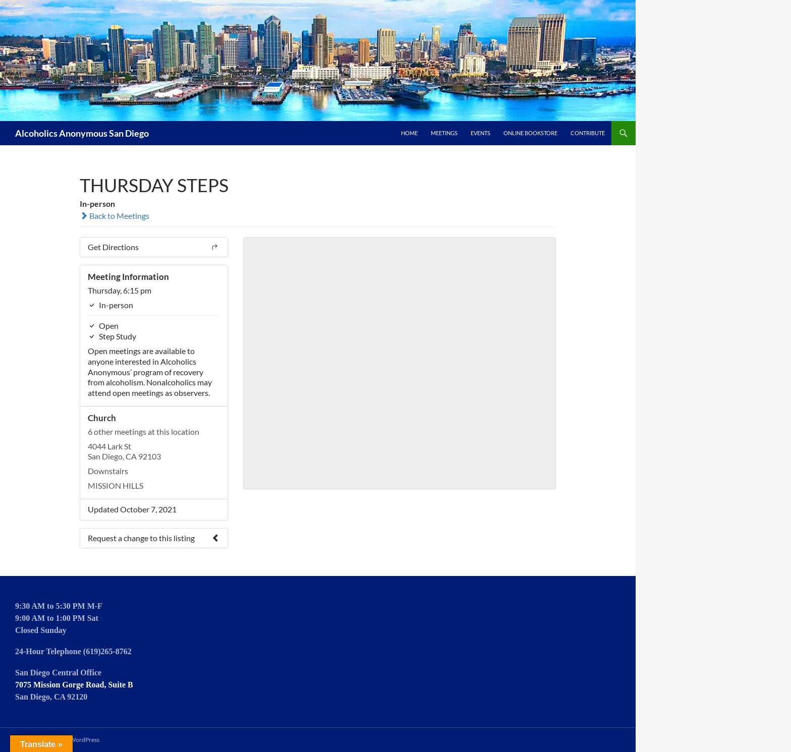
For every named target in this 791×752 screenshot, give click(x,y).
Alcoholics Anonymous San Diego (82, 133)
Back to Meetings (114, 215)
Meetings (444, 133)
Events (480, 133)
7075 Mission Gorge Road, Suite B (74, 684)
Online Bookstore (530, 133)
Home (409, 133)
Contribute (588, 133)
